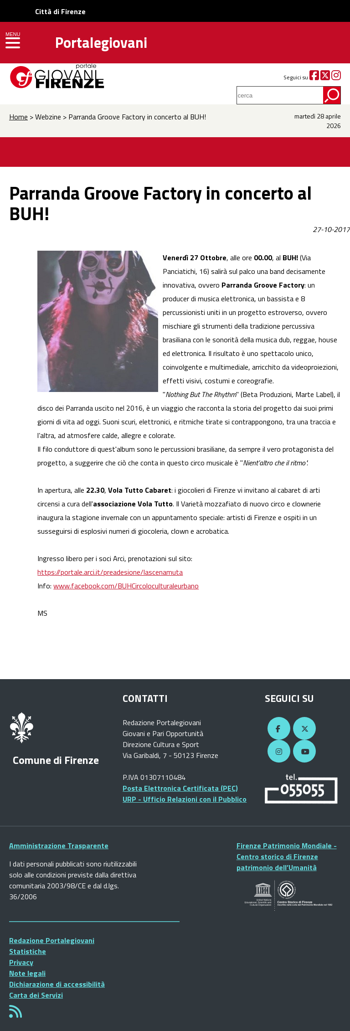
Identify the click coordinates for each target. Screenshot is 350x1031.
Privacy (21, 962)
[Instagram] (336, 77)
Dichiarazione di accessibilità (57, 984)
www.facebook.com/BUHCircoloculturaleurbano (126, 585)
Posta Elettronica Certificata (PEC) (180, 788)
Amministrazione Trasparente (58, 845)
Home (18, 116)
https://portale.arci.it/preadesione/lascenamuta (110, 572)
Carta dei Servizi (36, 995)
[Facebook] (314, 77)
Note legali (27, 973)
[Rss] (15, 1014)
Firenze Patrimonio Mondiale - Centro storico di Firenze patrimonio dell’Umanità (287, 856)
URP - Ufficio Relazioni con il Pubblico (185, 799)
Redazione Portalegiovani (51, 940)
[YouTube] (303, 751)
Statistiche (27, 951)
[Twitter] (325, 77)
